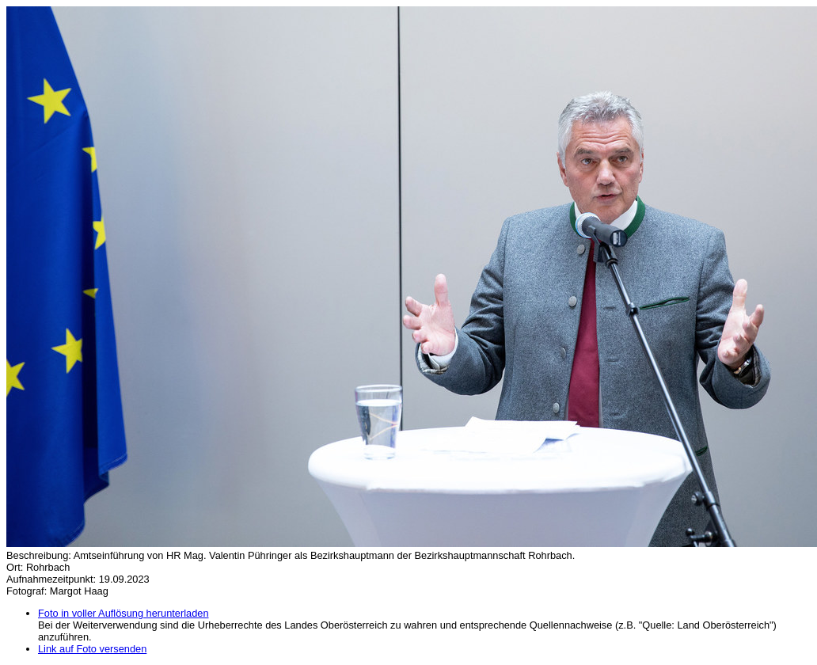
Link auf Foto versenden (92, 649)
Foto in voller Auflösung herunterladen (123, 613)
